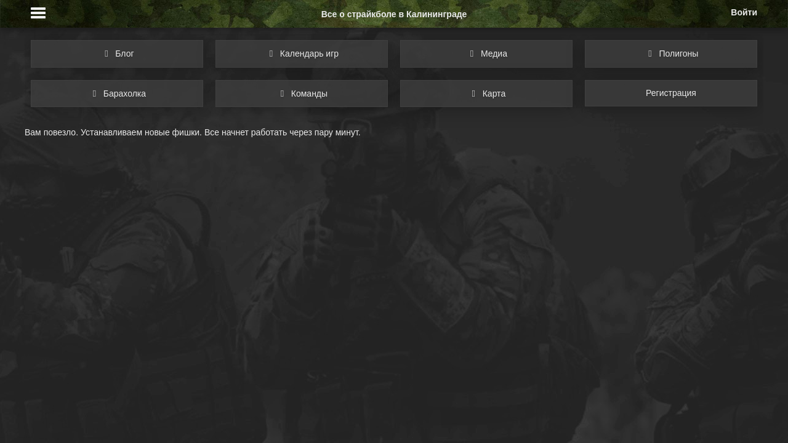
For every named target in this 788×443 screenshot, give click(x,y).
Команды (302, 93)
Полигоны (671, 53)
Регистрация (671, 93)
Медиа (486, 53)
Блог (117, 53)
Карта (486, 93)
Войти (744, 12)
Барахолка (117, 93)
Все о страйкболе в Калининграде (394, 14)
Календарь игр (302, 53)
